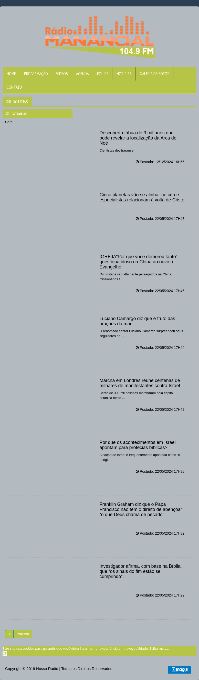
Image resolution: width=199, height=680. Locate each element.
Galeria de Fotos (154, 74)
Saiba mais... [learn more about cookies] (159, 648)
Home (11, 74)
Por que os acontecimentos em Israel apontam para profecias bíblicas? (137, 445)
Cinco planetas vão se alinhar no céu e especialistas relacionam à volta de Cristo (141, 197)
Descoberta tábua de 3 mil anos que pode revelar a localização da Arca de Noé (137, 138)
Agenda (82, 74)
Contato (14, 87)
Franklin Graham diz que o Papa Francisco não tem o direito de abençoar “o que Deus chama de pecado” (140, 509)
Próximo (23, 634)
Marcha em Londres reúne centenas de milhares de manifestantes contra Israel (139, 383)
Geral (9, 122)
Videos (62, 74)
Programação (36, 74)
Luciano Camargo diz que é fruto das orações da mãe (137, 321)
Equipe (102, 74)
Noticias (124, 74)
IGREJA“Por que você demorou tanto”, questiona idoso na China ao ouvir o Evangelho (139, 261)
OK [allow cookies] (5, 653)
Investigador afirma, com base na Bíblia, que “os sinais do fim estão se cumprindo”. (140, 571)
